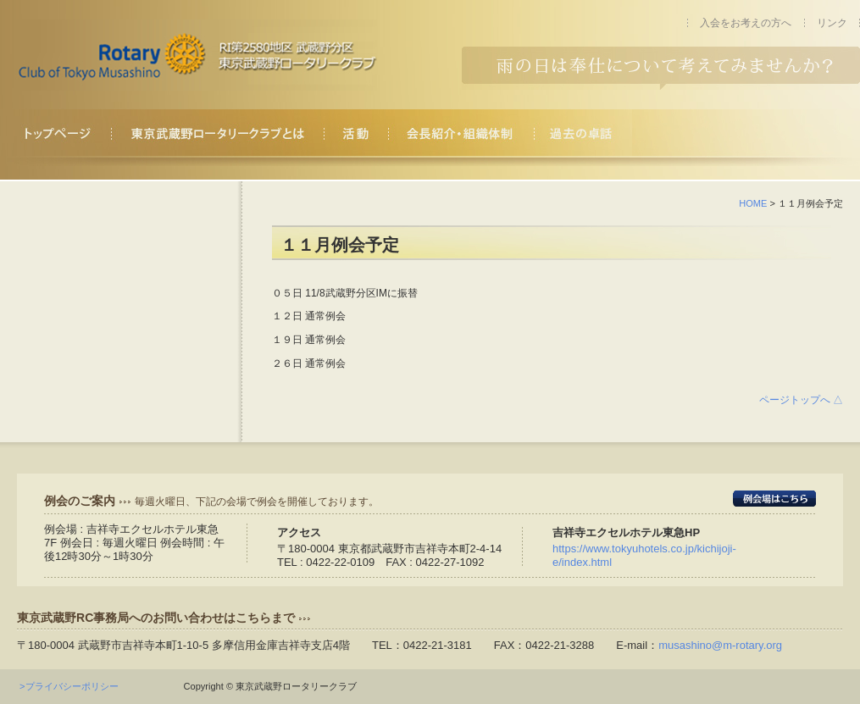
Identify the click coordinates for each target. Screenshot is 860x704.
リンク (832, 23)
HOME (753, 203)
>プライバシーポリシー (73, 686)
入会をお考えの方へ (745, 23)
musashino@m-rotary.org (720, 645)
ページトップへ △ (801, 400)
